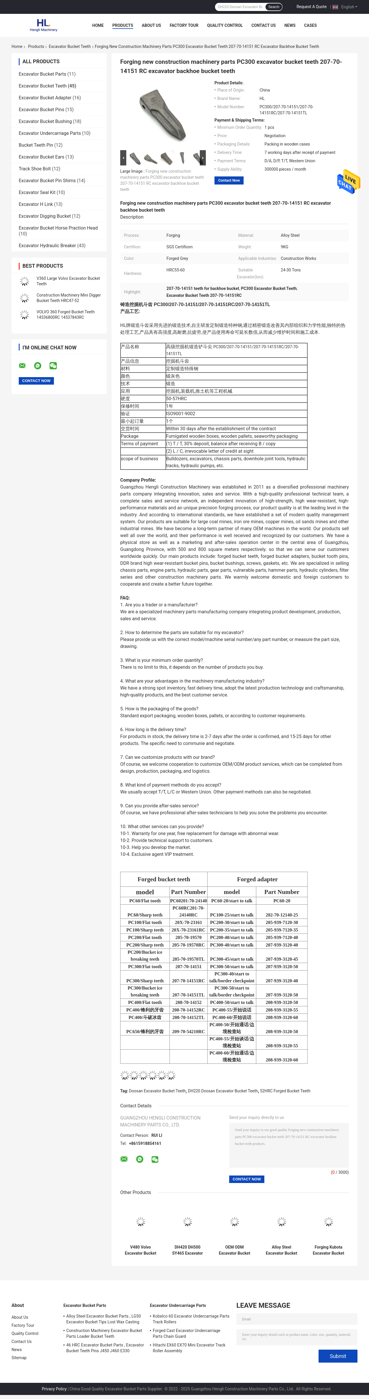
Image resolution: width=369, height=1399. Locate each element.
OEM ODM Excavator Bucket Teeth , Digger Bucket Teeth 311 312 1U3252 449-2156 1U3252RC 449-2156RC (234, 1250)
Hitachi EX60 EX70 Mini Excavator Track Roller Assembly (189, 1348)
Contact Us (263, 25)
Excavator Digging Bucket (45, 216)
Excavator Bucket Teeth (70, 46)
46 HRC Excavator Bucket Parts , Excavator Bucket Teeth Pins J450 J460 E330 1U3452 (105, 1349)
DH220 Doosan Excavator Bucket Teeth (223, 1091)
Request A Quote (312, 6)
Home (98, 25)
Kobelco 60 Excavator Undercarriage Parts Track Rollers (191, 1319)
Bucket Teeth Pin (36, 145)
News (289, 25)
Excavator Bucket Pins (41, 109)
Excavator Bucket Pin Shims (47, 180)
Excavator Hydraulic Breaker (47, 245)
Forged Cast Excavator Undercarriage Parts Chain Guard (186, 1333)
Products (122, 25)
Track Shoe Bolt (35, 169)
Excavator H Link (36, 204)
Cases (310, 25)
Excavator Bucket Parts (42, 74)
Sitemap (19, 1357)
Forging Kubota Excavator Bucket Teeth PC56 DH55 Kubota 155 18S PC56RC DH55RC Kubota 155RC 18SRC (328, 1250)
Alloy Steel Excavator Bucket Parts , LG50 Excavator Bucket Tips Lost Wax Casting (103, 1319)
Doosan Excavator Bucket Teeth (157, 1091)
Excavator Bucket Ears (41, 157)
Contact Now (229, 180)
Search (273, 7)
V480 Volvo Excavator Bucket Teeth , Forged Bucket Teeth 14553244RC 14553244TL (140, 1250)
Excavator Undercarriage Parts (50, 133)
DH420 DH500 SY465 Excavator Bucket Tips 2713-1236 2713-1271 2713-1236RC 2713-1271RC (187, 1250)
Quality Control (225, 25)
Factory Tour (184, 25)
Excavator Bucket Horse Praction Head (58, 228)
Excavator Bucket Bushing (45, 121)
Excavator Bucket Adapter (45, 97)
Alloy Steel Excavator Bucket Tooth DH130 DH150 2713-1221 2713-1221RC (281, 1250)
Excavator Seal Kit (37, 192)
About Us (151, 25)
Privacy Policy (54, 1389)
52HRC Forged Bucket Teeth (285, 1091)
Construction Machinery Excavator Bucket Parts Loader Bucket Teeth (104, 1333)
